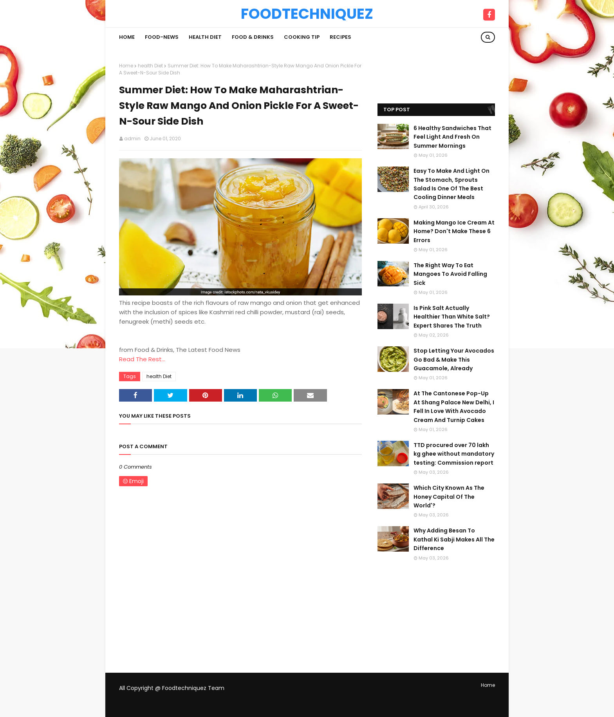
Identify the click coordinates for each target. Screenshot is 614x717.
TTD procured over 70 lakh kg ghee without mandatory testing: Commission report (454, 454)
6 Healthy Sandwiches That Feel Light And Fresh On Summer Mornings (452, 137)
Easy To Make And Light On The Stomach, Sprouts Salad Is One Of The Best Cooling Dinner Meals (451, 184)
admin (132, 138)
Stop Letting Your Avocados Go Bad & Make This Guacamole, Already (454, 359)
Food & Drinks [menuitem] (253, 37)
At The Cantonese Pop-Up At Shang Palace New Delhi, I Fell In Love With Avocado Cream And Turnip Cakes (454, 406)
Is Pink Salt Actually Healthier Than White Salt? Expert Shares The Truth (452, 317)
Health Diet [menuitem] (205, 37)
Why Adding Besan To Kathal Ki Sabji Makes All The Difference (454, 539)
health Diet (150, 65)
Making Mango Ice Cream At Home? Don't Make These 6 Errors (454, 231)
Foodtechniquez (307, 14)
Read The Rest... (142, 359)
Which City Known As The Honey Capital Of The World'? (449, 496)
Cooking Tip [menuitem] (302, 37)
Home (126, 65)
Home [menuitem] (127, 37)
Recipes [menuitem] (340, 37)
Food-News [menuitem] (162, 37)
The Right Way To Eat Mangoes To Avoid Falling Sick (450, 274)
